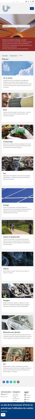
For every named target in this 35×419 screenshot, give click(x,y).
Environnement (13, 55)
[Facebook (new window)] (26, 2)
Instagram (28, 397)
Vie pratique (5, 55)
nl (17, 1)
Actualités (15, 400)
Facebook (28, 395)
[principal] (32, 8)
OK (3, 414)
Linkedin (27, 402)
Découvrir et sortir (16, 396)
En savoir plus (4, 411)
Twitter (27, 399)
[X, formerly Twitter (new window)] (30, 2)
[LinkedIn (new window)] (33, 2)
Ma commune (16, 398)
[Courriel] (18, 381)
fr (13, 1)
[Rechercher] (31, 26)
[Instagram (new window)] (28, 2)
